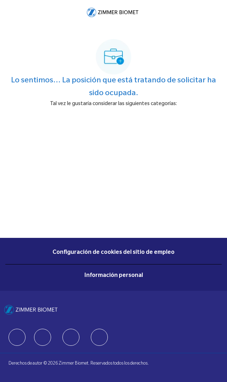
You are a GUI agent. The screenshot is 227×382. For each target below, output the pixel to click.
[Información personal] (113, 275)
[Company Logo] (112, 12)
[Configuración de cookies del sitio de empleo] (113, 252)
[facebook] (17, 337)
